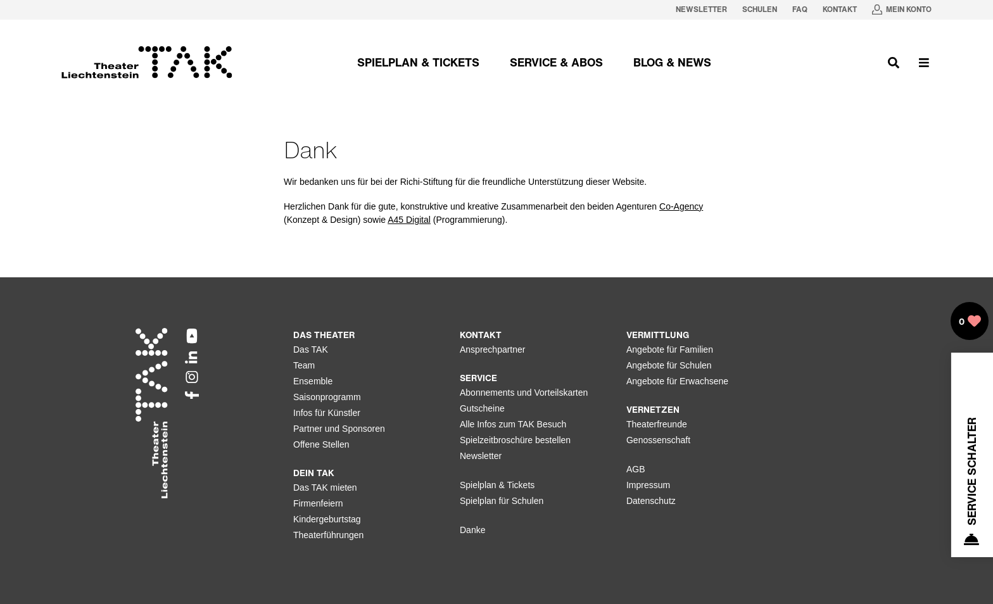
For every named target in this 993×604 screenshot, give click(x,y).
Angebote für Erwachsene (677, 381)
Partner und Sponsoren (339, 429)
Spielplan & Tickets (497, 485)
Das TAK (310, 349)
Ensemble (312, 381)
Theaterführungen (328, 535)
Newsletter (481, 456)
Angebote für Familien (669, 349)
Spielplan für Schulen (501, 501)
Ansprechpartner (493, 349)
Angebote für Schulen (669, 365)
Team (304, 365)
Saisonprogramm (327, 397)
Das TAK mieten (325, 487)
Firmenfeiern (318, 503)
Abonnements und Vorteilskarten (524, 392)
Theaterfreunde (656, 424)
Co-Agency (681, 206)
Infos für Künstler (326, 413)
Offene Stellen (321, 444)
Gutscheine (482, 408)
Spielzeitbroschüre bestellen (515, 440)
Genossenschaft (658, 440)
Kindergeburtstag (327, 519)
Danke (472, 530)
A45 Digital (409, 220)
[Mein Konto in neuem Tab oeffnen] (901, 10)
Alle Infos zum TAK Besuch (513, 424)
